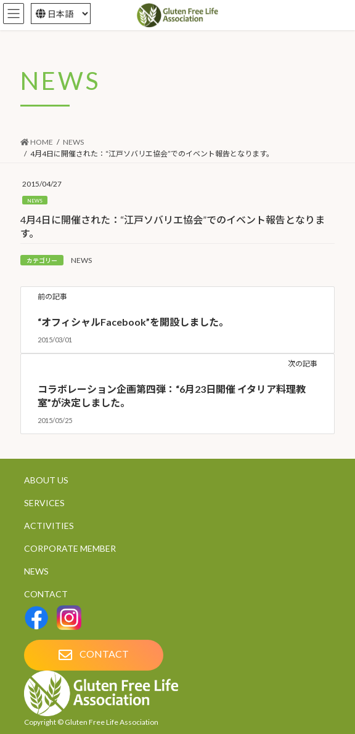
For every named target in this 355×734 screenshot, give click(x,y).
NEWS (35, 201)
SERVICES (44, 503)
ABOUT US (46, 480)
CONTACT (46, 594)
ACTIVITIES (49, 525)
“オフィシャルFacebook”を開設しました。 (133, 322)
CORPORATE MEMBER (70, 548)
